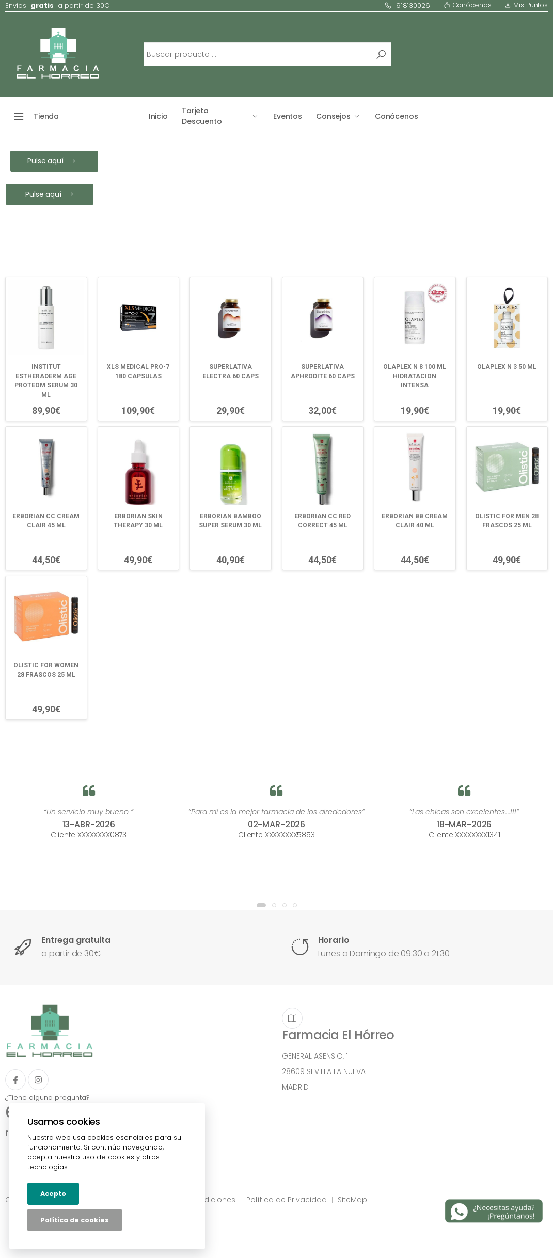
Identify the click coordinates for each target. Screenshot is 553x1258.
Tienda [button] (46, 116)
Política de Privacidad (286, 1199)
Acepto (53, 1193)
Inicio (158, 116)
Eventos (287, 116)
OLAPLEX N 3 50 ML (506, 366)
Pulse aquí (51, 161)
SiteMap (352, 1199)
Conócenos (468, 5)
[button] (261, 905)
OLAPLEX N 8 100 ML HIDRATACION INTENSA (414, 376)
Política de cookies (74, 1220)
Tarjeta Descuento (202, 116)
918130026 (407, 5)
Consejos (333, 116)
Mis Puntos (526, 5)
